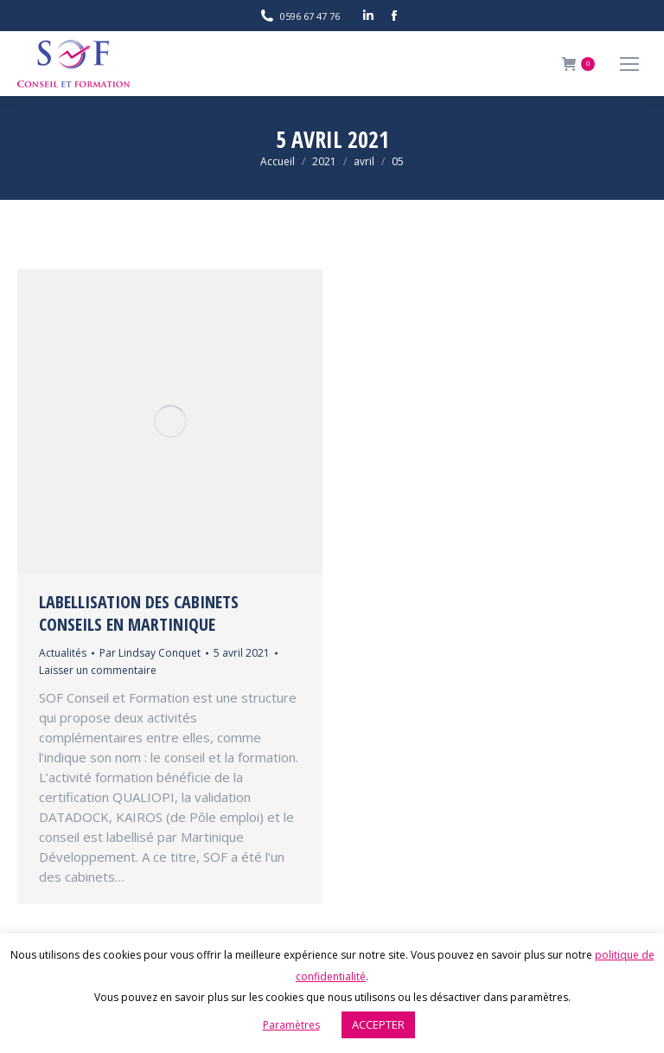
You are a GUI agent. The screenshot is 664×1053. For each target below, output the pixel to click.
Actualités (62, 652)
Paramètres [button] (291, 1025)
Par (150, 652)
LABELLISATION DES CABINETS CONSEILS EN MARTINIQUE (139, 613)
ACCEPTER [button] (378, 1024)
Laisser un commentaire (97, 670)
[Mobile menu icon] (629, 64)
